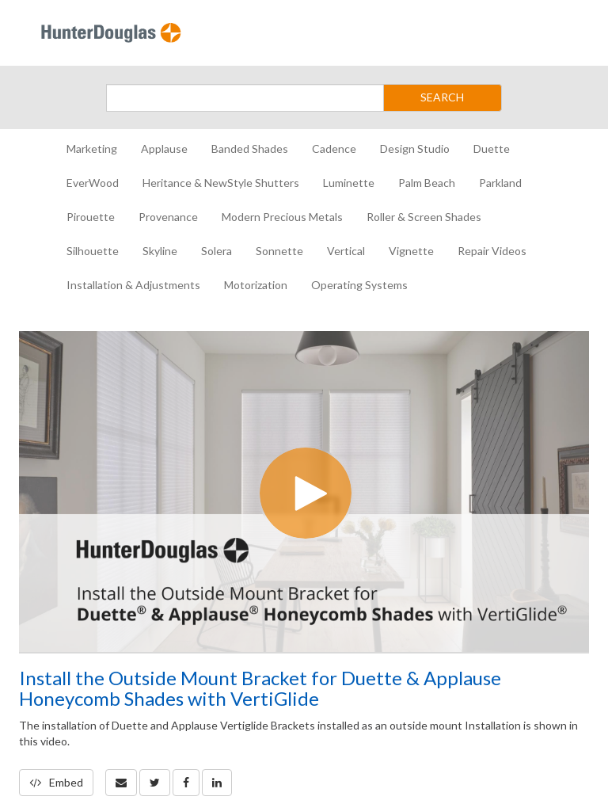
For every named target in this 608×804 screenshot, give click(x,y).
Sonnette (279, 250)
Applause (164, 148)
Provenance (168, 216)
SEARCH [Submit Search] (442, 97)
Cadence (334, 148)
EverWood (92, 182)
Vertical (346, 250)
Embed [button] (56, 782)
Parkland (500, 182)
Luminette (348, 182)
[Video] (304, 491)
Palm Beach (426, 182)
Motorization (255, 284)
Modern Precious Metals (282, 216)
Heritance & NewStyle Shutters (220, 182)
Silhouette (92, 250)
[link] (154, 782)
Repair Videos (492, 250)
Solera (216, 250)
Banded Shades (249, 148)
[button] (121, 782)
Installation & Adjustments (133, 284)
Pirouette (90, 216)
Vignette (411, 250)
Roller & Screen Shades (424, 216)
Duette (491, 148)
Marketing (91, 148)
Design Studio (415, 148)
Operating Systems (359, 284)
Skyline (159, 250)
